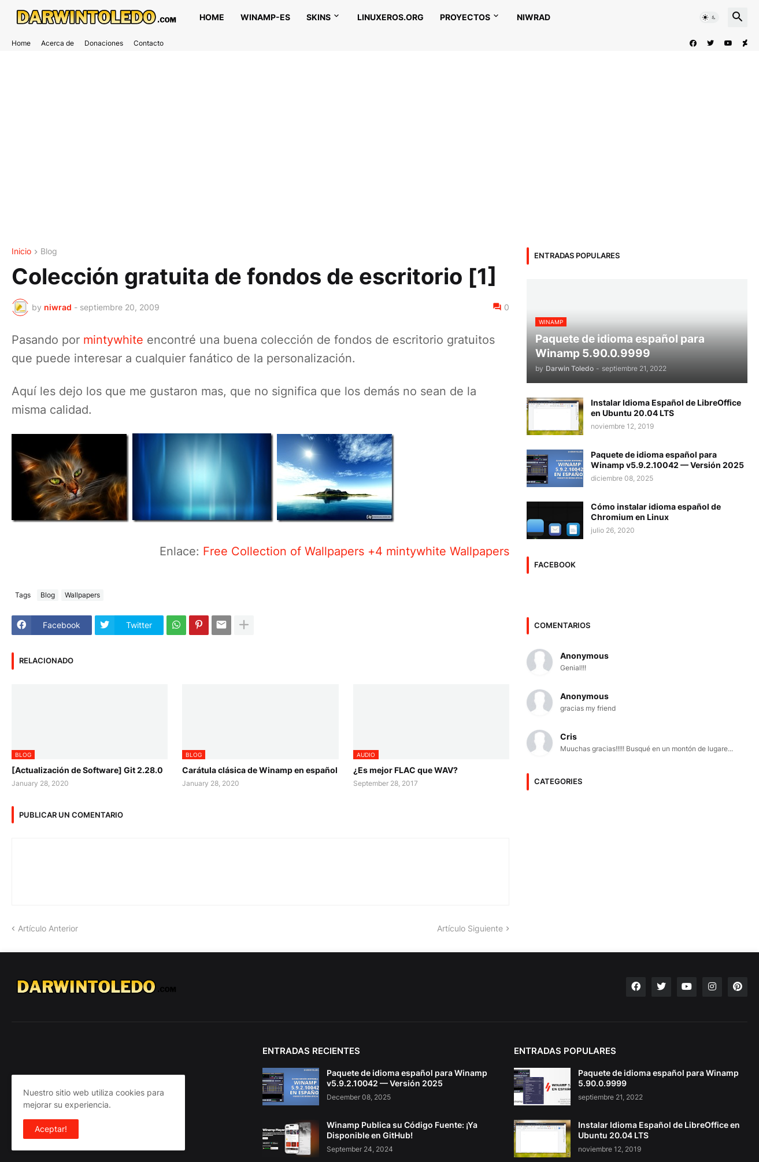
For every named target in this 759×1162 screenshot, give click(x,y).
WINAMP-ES (265, 17)
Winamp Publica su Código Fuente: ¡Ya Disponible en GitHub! (402, 1130)
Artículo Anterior (48, 928)
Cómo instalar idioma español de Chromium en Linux (656, 512)
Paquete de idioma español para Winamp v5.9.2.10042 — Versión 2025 (667, 460)
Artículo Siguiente (470, 928)
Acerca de (57, 43)
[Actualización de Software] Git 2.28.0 (87, 770)
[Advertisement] (358, 149)
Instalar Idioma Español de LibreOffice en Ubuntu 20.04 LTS (666, 408)
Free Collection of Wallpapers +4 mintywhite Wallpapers (356, 551)
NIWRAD (533, 17)
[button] (709, 17)
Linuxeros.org (390, 17)
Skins (318, 17)
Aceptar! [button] (51, 1129)
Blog (48, 251)
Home (211, 17)
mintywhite (113, 340)
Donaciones (103, 43)
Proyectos (465, 17)
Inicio (21, 251)
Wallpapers (82, 595)
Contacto (149, 43)
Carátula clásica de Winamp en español (260, 770)
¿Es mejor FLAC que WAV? (405, 770)
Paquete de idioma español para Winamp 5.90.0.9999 (658, 1078)
